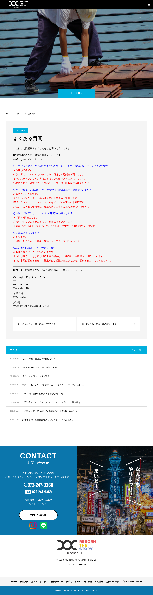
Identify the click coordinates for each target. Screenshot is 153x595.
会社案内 (24, 581)
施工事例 (88, 581)
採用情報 (99, 581)
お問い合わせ (38, 515)
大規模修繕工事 (56, 581)
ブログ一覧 (136, 350)
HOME (14, 581)
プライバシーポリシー (132, 581)
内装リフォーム (73, 581)
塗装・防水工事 (38, 581)
